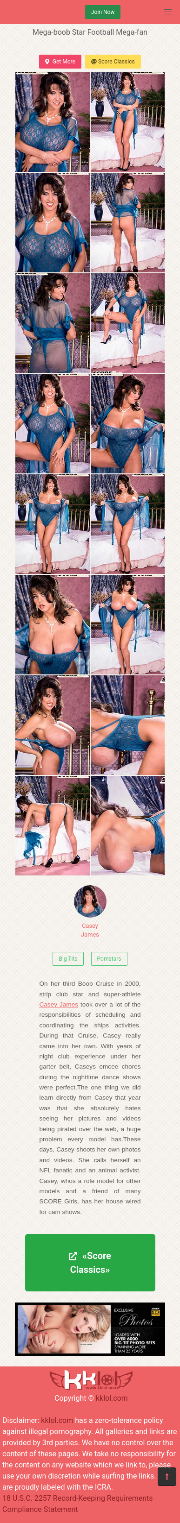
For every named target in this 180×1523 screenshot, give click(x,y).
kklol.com (112, 1398)
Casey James (90, 911)
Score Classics (113, 61)
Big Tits (68, 959)
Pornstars (109, 959)
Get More (60, 61)
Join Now (102, 12)
